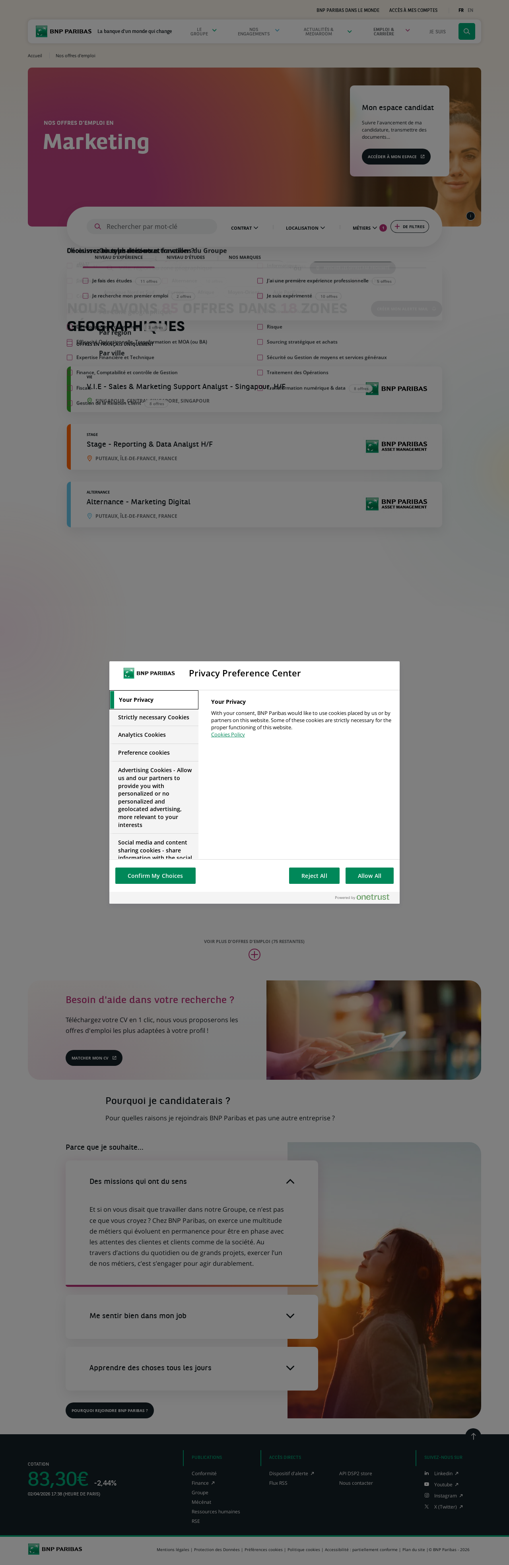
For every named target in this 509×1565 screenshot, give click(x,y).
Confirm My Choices (155, 875)
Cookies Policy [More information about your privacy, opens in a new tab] (228, 734)
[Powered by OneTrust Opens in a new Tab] (365, 898)
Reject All (314, 875)
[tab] (154, 700)
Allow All (369, 875)
